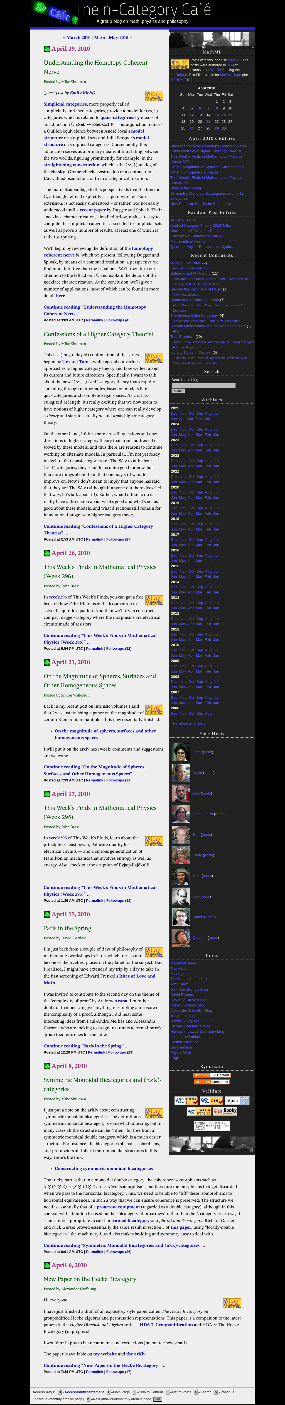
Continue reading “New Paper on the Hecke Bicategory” (102, 1366)
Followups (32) (119, 648)
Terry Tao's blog (183, 1016)
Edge (174, 1058)
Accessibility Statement (84, 1392)
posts (207, 752)
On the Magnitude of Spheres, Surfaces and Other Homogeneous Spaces (207, 169)
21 (208, 121)
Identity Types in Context (191, 352)
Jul (216, 413)
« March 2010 (76, 38)
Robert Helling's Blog (187, 1005)
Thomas (180, 358)
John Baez (181, 305)
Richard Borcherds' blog (190, 1026)
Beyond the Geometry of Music (196, 289)
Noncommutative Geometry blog (197, 1031)
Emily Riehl (82, 93)
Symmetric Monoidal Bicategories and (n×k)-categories (207, 196)
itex (229, 65)
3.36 (217, 1128)
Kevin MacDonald (186, 294)
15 (217, 115)
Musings (177, 973)
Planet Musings (183, 963)
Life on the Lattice (185, 1037)
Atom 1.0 (212, 1075)
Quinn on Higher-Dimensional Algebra (202, 247)
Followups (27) (119, 539)
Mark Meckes (199, 268)
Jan (207, 419)
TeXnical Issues (183, 220)
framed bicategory (130, 1221)
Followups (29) (121, 1052)
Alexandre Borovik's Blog (191, 1010)
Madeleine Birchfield (224, 358)
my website (105, 1354)
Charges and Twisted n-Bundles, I (198, 231)
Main (99, 38)
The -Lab (179, 968)
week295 (58, 838)
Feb (198, 419)
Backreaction (181, 1047)
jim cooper (181, 320)
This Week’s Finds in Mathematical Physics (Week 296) (206, 159)
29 (217, 128)
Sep (199, 413)
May (182, 435)
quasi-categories (117, 118)
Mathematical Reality (187, 241)
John (197, 752)
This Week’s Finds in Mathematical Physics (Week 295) (206, 180)
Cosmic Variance (184, 1042)
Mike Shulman (198, 358)
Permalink (94, 320)
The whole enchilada (188, 723)
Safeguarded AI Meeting (190, 273)
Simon (198, 917)
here (60, 296)
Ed (193, 305)
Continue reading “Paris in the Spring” (84, 1046)
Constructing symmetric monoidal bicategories (104, 1169)
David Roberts (216, 278)
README (178, 80)
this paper (181, 1227)
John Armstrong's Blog (189, 989)
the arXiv (136, 1354)
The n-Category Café (142, 11)
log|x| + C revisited (185, 263)
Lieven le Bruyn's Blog (188, 1000)
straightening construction (71, 165)
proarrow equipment (118, 1207)
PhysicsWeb (180, 1052)
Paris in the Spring (185, 188)
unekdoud (181, 268)
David (197, 773)
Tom (196, 834)
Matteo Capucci (219, 342)
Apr (182, 419)
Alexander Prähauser (189, 278)
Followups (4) (117, 320)
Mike (197, 876)
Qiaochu (200, 937)
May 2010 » (120, 38)
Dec (174, 413)
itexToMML (179, 75)
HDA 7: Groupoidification (166, 1325)
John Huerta (203, 814)
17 (230, 115)
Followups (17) (119, 1372)
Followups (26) (119, 1252)
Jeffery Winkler (239, 278)
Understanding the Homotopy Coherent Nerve (208, 146)
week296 (58, 597)
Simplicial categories (65, 104)
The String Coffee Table (190, 979)
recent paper (93, 210)
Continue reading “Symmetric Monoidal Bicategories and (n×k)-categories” (123, 1245)
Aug (208, 413)
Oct (191, 413)
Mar (190, 419)
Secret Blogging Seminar (191, 1021)
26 (192, 128)
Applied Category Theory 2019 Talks (200, 225)
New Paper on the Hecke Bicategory (200, 204)
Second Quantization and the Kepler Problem (208, 326)
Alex (196, 793)
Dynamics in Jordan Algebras (194, 300)
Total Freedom (182, 336)
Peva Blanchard (194, 342)
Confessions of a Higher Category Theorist (205, 151)
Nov (183, 413)
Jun (174, 419)
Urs (195, 896)
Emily (197, 855)
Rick (177, 331)
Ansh (177, 342)
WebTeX (216, 70)
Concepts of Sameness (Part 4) (196, 236)
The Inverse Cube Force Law (194, 315)
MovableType (230, 75)
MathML (234, 60)
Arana (120, 1001)
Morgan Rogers (243, 342)
